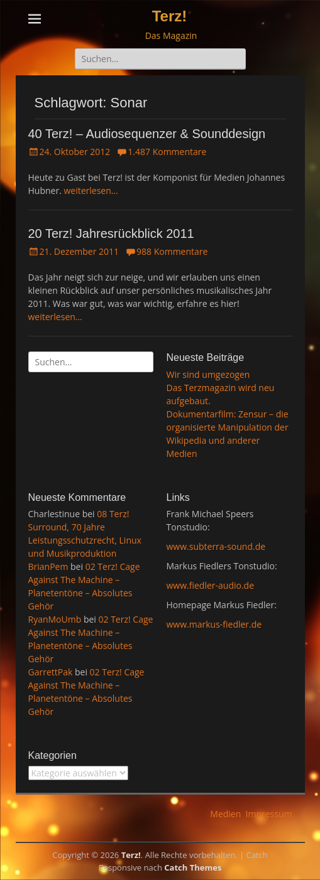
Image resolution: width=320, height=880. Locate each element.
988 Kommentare (171, 251)
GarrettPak (50, 672)
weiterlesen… (90, 190)
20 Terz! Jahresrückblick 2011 (111, 233)
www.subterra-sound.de (216, 546)
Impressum (269, 814)
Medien (225, 814)
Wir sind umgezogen (208, 374)
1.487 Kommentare (167, 152)
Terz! (169, 16)
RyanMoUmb (55, 619)
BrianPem (48, 566)
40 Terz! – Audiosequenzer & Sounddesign (147, 134)
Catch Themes (192, 867)
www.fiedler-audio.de (211, 585)
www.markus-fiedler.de (214, 624)
